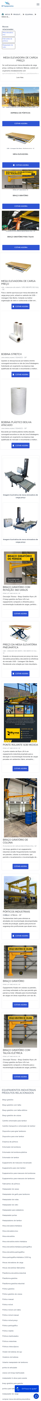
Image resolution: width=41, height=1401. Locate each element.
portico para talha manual (11, 1388)
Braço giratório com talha (11, 1105)
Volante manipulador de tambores (15, 1362)
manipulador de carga (10, 1394)
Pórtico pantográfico (10, 1325)
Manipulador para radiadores (13, 1210)
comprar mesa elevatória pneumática (16, 1399)
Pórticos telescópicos (10, 1346)
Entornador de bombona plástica (14, 1152)
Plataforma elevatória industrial (14, 1273)
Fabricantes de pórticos (7, 40)
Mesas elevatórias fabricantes (13, 1268)
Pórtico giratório (8, 1289)
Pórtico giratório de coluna (12, 1294)
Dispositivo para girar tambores (14, 1131)
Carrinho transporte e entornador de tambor (18, 1126)
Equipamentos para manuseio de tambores (18, 1178)
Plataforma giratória (9, 1278)
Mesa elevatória (8, 1236)
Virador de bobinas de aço (12, 1352)
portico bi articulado (9, 1367)
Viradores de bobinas (10, 1357)
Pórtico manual (8, 1299)
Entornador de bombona (11, 1147)
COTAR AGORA (20, 123)
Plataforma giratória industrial (13, 1283)
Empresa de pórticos (10, 1142)
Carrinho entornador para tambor (14, 1121)
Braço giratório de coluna (11, 1115)
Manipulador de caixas (10, 1189)
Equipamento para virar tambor (14, 1168)
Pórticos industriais (9, 1341)
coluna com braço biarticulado (13, 1373)
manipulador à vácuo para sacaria (14, 1378)
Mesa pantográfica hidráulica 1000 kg (16, 1257)
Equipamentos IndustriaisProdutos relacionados (19, 1091)
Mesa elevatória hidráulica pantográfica (17, 1247)
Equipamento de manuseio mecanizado (17, 1163)
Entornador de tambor (10, 1157)
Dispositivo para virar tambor (13, 1136)
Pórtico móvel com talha (11, 1310)
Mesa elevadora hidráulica (12, 1226)
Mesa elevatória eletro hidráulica (14, 1241)
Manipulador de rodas (10, 1199)
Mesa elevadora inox (8, 34)
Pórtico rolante (8, 1331)
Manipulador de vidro (8, 46)
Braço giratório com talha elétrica (14, 1110)
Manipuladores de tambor (12, 1220)
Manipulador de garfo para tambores (16, 1194)
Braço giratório (7, 1100)
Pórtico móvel (7, 1304)
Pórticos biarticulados (10, 1336)
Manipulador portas (9, 1215)
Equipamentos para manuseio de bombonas (18, 1173)
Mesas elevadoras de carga (12, 1262)
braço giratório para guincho (12, 1383)
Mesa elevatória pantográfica (13, 1252)
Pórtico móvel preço (10, 1320)
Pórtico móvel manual (10, 1315)
